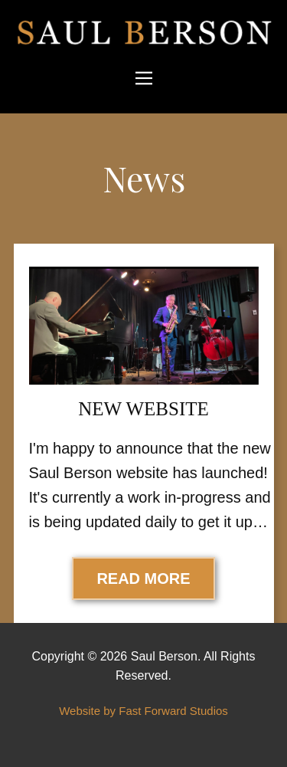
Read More (143, 578)
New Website (143, 408)
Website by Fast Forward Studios (143, 710)
